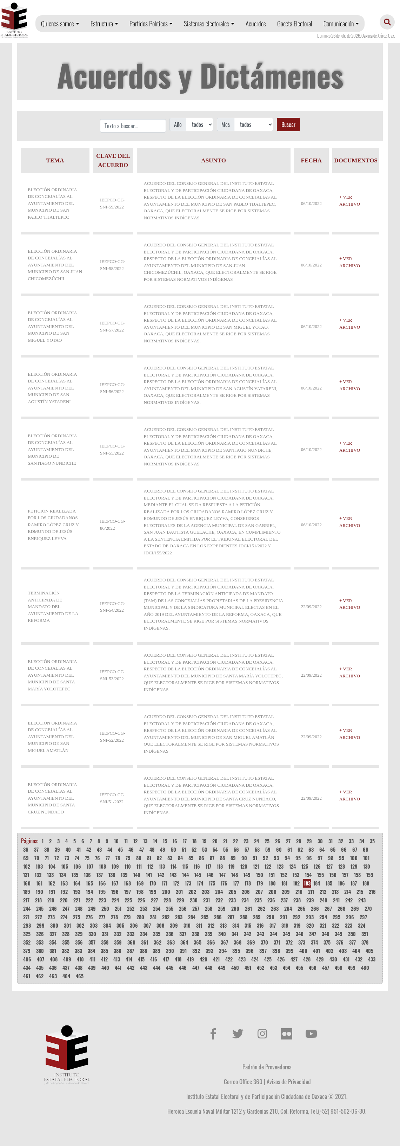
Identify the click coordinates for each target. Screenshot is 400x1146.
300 (54, 925)
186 (341, 883)
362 (157, 942)
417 (166, 959)
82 (159, 858)
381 (52, 950)
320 (310, 925)
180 (272, 883)
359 (118, 942)
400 (303, 950)
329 (79, 934)
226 (141, 900)
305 (120, 925)
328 (65, 934)
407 (40, 959)
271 (26, 917)
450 (235, 967)
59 (268, 849)
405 (369, 950)
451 (248, 967)
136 (87, 874)
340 (222, 934)
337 (182, 934)
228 (167, 900)
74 (77, 858)
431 (346, 959)
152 (283, 874)
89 (233, 858)
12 (135, 841)
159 (369, 874)
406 (27, 959)
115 (185, 866)
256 (183, 908)
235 (258, 900)
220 (64, 900)
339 (209, 934)
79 (128, 858)
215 (359, 891)
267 (328, 908)
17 (185, 841)
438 (78, 967)
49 (162, 849)
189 (26, 891)
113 (162, 866)
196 (115, 891)
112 (150, 866)
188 (365, 883)
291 (283, 917)
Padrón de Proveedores (266, 1066)
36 (25, 849)
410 (80, 959)
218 (38, 900)
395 (236, 950)
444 (156, 967)
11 (126, 841)
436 (53, 967)
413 (116, 959)
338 (195, 934)
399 (290, 950)
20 (215, 841)
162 (51, 883)
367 (224, 942)
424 (255, 959)
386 (117, 950)
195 (102, 891)
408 (54, 959)
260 (235, 908)
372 (289, 942)
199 (152, 891)
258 (208, 908)
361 (144, 942)
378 (364, 942)
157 (345, 874)
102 (26, 866)
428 (307, 959)
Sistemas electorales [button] (206, 23)
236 (271, 900)
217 (26, 900)
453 (273, 967)
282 (165, 917)
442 (130, 967)
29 (309, 841)
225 (128, 900)
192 (64, 891)
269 (355, 908)
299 (40, 925)
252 (130, 908)
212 (323, 891)
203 (205, 891)
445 (169, 967)
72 (56, 858)
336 (170, 934)
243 (362, 900)
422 (229, 959)
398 (276, 950)
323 (348, 925)
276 (89, 917)
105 (64, 866)
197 (127, 891)
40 (68, 849)
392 (196, 950)
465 (80, 976)
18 (194, 841)
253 (143, 908)
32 (340, 841)
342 (247, 934)
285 (204, 917)
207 (259, 891)
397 (263, 950)
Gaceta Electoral (294, 23)
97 (320, 858)
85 (190, 858)
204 (219, 891)
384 (91, 950)
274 (63, 917)
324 (361, 925)
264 (288, 908)
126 (317, 866)
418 (178, 959)
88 (222, 858)
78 (117, 858)
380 (40, 950)
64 (322, 849)
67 (354, 849)
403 (343, 950)
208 (272, 891)
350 (352, 934)
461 (26, 976)
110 (128, 866)
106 (77, 866)
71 (47, 858)
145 (197, 874)
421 (216, 959)
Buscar (288, 124)
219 (50, 900)
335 (156, 934)
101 (366, 858)
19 (204, 841)
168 (127, 883)
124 (292, 866)
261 (248, 908)
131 (26, 874)
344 (273, 934)
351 (364, 934)
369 (251, 942)
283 (178, 917)
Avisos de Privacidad (289, 1081)
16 (175, 841)
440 (105, 967)
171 (164, 883)
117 (208, 866)
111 (139, 866)
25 (267, 841)
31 (330, 841)
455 (299, 967)
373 (301, 942)
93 (276, 858)
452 (260, 967)
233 (232, 900)
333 (130, 934)
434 (27, 967)
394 (223, 950)
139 (124, 874)
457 (325, 967)
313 (223, 925)
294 (323, 917)
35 (372, 841)
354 (52, 942)
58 (257, 849)
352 (27, 942)
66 (344, 849)
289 (257, 917)
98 (330, 858)
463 (53, 976)
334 (143, 934)
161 (39, 883)
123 (280, 866)
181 (284, 883)
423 (242, 959)
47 (141, 849)
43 (99, 849)
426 (281, 959)
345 (286, 934)
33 (351, 841)
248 (78, 908)
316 (260, 925)
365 (197, 942)
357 (91, 942)
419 (190, 959)
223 (102, 900)
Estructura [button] (102, 23)
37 (36, 849)
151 (272, 874)
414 (129, 959)
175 (212, 883)
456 (312, 967)
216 (372, 891)
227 (154, 900)
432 (358, 959)
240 (323, 900)
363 (171, 942)
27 (288, 841)
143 (173, 874)
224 (115, 900)
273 (51, 917)
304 (107, 925)
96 (309, 858)
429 (320, 959)
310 (187, 925)
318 (284, 925)
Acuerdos (256, 23)
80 (138, 858)
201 (179, 891)
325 (27, 934)
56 (236, 849)
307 (147, 925)
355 (65, 942)
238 (297, 900)
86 (201, 858)
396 (250, 950)
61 (289, 849)
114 (173, 866)
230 (194, 900)
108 (102, 866)
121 (256, 866)
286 (218, 917)
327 (52, 934)
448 (208, 967)
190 (39, 891)
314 (235, 925)
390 (170, 950)
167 (115, 883)
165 (89, 883)
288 (243, 917)
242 (349, 900)
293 (310, 917)
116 (197, 866)
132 (38, 874)
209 (286, 891)
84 (180, 858)
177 (236, 883)
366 (211, 942)
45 (120, 849)
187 (354, 883)
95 (298, 858)
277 (102, 917)
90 (244, 858)
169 (140, 883)
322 (335, 925)
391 (183, 950)
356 (79, 942)
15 (165, 841)
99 (342, 858)
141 (149, 874)
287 (230, 917)
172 (176, 883)
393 (209, 950)
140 (136, 874)
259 (222, 908)
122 (268, 866)
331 (105, 934)
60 (279, 849)
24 (256, 841)
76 (97, 858)
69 (26, 858)
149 (247, 874)
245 (40, 908)
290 (270, 917)
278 (114, 917)
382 (65, 950)
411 (92, 959)
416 (153, 959)
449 (222, 967)
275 (76, 917)
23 (246, 841)
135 (75, 874)
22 (235, 841)
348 (325, 934)
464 (66, 976)
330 (92, 934)
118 (220, 866)
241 (336, 900)
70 (36, 858)
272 (38, 917)
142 (161, 874)
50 (173, 849)
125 (304, 866)
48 (151, 849)
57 (247, 849)
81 (149, 858)
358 (104, 942)
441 (118, 967)
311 (199, 925)
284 (191, 917)
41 (78, 849)
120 (243, 866)
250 (105, 908)
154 (308, 874)
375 (327, 942)
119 (231, 866)
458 (338, 967)
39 (57, 849)
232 (219, 900)
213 (335, 891)
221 (76, 900)
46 (131, 849)
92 (265, 858)
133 (50, 874)
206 (246, 891)
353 (40, 942)
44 (109, 849)
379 (27, 950)
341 (235, 934)
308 (160, 925)
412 (104, 959)
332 (117, 934)
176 (224, 883)
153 (296, 874)
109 (115, 866)
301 (67, 925)
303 (94, 925)
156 (332, 874)
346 (300, 934)
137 (99, 874)
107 (90, 866)
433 (371, 959)
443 (143, 967)
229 (180, 900)
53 (204, 849)
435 (40, 967)
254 (156, 908)
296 (350, 917)
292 (296, 917)
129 (354, 866)
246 (53, 908)
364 (184, 942)
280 (140, 917)
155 (320, 874)
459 (351, 967)
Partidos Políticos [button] (148, 23)
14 (155, 841)
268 (341, 908)
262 (261, 908)
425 (268, 959)
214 (347, 891)
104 (51, 866)
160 (27, 883)
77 (108, 858)
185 (329, 883)
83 (169, 858)
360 (131, 942)
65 (332, 849)
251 (118, 908)
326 (40, 934)
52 (194, 849)
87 (212, 858)
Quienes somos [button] (57, 23)
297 (363, 917)
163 (64, 883)
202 (192, 891)
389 (156, 950)
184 (316, 883)
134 (62, 874)
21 (225, 841)
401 (316, 950)
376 (340, 942)
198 (140, 891)
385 (104, 950)
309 (174, 925)
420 (203, 959)
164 (76, 883)
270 (368, 908)
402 (329, 950)
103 (39, 866)
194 (89, 891)
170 (152, 883)
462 (40, 976)
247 (65, 908)
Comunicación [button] (339, 23)
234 (245, 900)
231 (206, 900)
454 (286, 967)
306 (134, 925)
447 (195, 967)
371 (277, 942)
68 (365, 849)
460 (365, 967)
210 (298, 891)
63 (311, 849)
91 (255, 858)
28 (298, 841)
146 (210, 874)
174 (200, 883)
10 (116, 841)
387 (130, 950)
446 (183, 967)
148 (234, 874)
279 (127, 917)
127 (329, 866)
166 (102, 883)
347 (312, 934)
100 (354, 858)
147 (222, 874)
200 (166, 891)
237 (284, 900)
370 (264, 942)
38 (46, 849)
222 (89, 900)
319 (297, 925)
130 (366, 866)
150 (259, 874)
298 (27, 925)
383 (78, 950)
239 (310, 900)
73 (67, 858)
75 (87, 858)
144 (185, 874)
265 (301, 908)
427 (294, 959)
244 (27, 908)
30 (320, 841)
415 (141, 959)
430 (333, 959)
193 (76, 891)
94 (287, 858)
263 (275, 908)
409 (67, 959)
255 (169, 908)
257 (195, 908)
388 (143, 950)
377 (352, 942)
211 (311, 891)
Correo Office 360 (243, 1081)
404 (356, 950)
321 (323, 925)
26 (277, 841)
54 (215, 849)
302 (80, 925)
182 (296, 883)
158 (357, 874)
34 (361, 841)
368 (237, 942)
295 (336, 917)
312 (211, 925)
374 (314, 942)
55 (225, 849)
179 (259, 883)
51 (184, 849)
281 (153, 917)
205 (232, 891)
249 (92, 908)
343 (260, 934)
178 (248, 883)
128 (341, 866)
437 (65, 967)
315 (248, 925)
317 (272, 925)
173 (188, 883)
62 (300, 849)
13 (145, 841)
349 (338, 934)
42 (88, 849)
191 (52, 891)
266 (315, 908)
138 (111, 874)
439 (92, 967)
